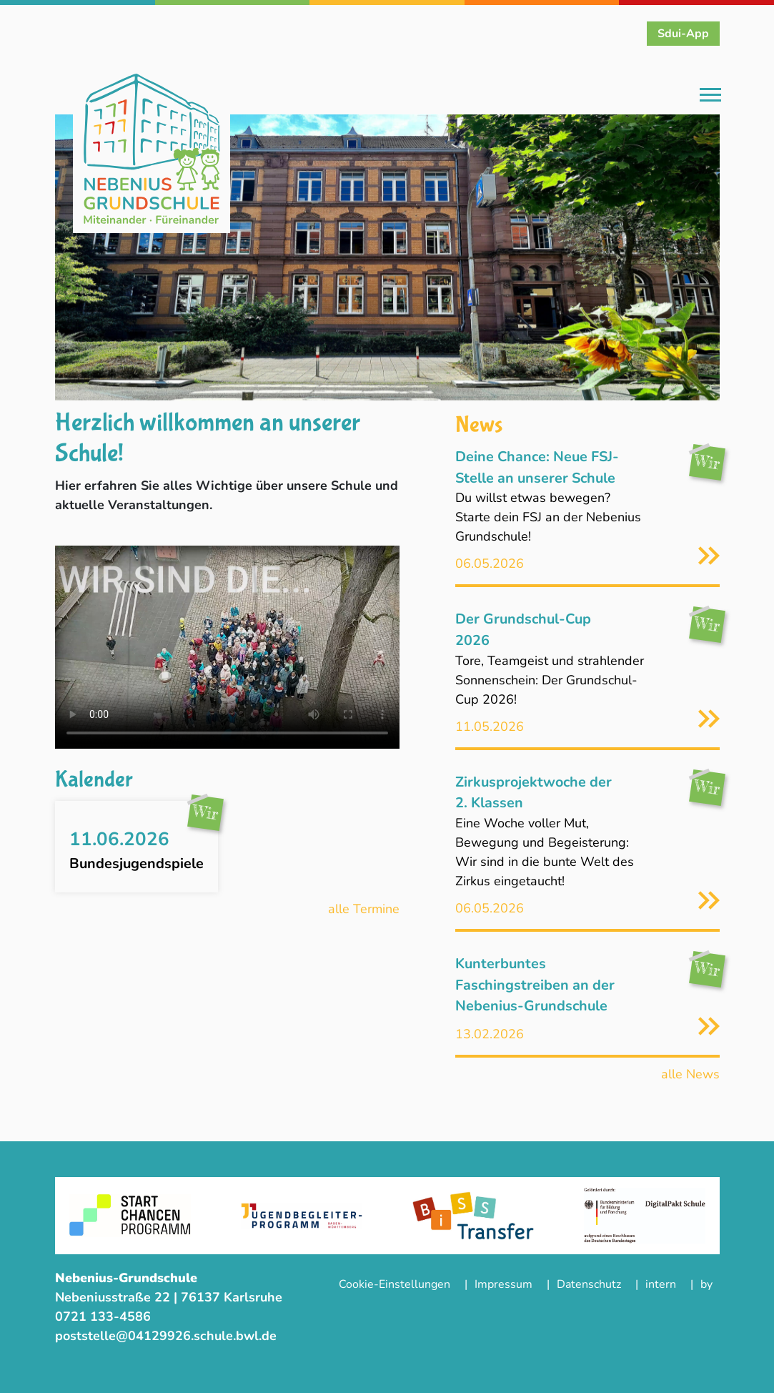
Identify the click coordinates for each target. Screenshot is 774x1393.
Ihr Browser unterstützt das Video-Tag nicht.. (227, 647)
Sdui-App (683, 33)
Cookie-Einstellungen (394, 1284)
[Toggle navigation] (710, 96)
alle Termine (364, 908)
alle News (690, 1074)
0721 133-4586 (104, 1316)
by (706, 1284)
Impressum (503, 1284)
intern (660, 1284)
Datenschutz (589, 1284)
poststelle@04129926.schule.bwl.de (166, 1335)
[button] (105, 257)
